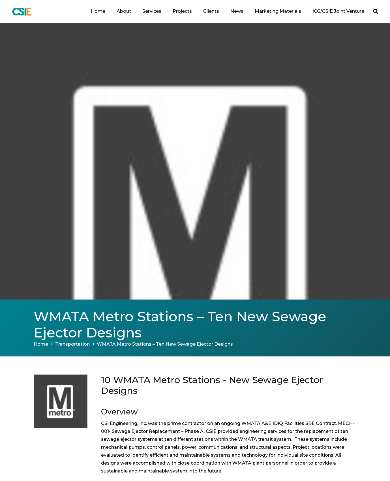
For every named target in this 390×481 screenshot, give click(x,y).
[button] (375, 11)
